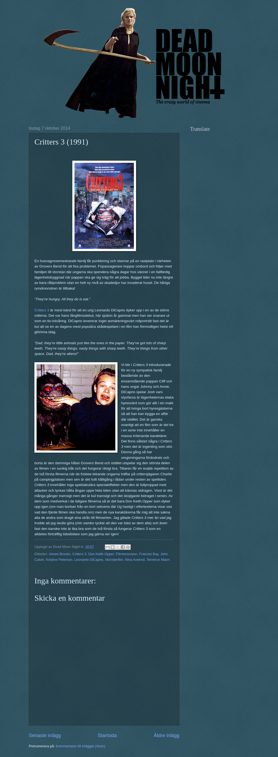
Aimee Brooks (59, 554)
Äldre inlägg (166, 735)
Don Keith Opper (101, 554)
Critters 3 (41, 310)
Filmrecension (126, 554)
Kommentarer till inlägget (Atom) (80, 746)
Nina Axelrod (135, 560)
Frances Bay (148, 554)
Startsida (107, 735)
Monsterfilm (114, 560)
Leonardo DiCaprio (88, 560)
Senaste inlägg (45, 735)
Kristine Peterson (59, 560)
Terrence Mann (158, 560)
